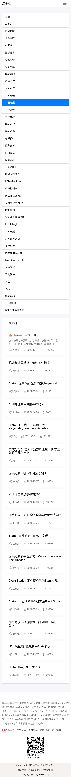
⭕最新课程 (8, 730)
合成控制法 (11, 188)
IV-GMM (9, 159)
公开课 (8, 45)
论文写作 (10, 59)
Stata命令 (10, 74)
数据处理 (10, 117)
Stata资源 (10, 231)
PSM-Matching (13, 181)
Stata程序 (10, 131)
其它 (7, 281)
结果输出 (10, 138)
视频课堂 (21, 730)
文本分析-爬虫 (12, 238)
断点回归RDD (12, 174)
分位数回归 (11, 303)
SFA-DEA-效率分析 (14, 310)
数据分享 (10, 52)
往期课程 (10, 109)
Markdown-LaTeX (14, 260)
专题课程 (10, 38)
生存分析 (10, 245)
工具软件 (10, 274)
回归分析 (10, 145)
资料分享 (33, 730)
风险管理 (10, 267)
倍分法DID (10, 167)
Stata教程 (10, 95)
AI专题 (8, 23)
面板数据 (10, 152)
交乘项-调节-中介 (14, 202)
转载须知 (44, 730)
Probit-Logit (11, 224)
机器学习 (10, 288)
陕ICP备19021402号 (40, 774)
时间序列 (10, 210)
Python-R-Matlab (14, 253)
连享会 (6, 3)
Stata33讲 (10, 295)
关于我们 (56, 730)
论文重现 (10, 66)
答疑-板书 (10, 81)
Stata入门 (10, 88)
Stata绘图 (10, 124)
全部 (7, 16)
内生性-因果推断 (13, 195)
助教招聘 (10, 31)
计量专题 (10, 102)
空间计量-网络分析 (15, 217)
